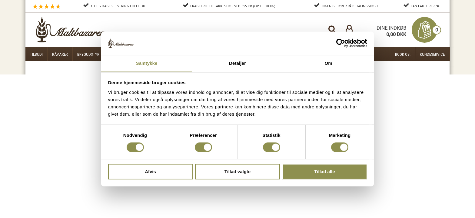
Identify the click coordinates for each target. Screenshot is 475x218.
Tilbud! (36, 54)
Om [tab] (328, 63)
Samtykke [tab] (147, 63)
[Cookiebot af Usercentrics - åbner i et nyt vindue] (340, 43)
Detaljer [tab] (237, 63)
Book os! (402, 54)
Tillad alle (324, 171)
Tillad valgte (237, 171)
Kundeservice (432, 54)
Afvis (150, 171)
